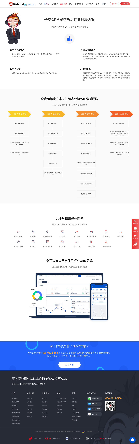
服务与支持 (79, 4)
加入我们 (44, 413)
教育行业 (29, 398)
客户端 (74, 409)
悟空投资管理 (16, 413)
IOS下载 (94, 403)
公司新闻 (44, 409)
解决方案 (63, 4)
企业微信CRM (16, 402)
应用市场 (54, 4)
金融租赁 (29, 413)
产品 (40, 4)
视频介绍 (59, 413)
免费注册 (125, 4)
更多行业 (29, 416)
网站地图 (74, 420)
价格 (73, 405)
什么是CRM (75, 413)
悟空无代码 (15, 409)
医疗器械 (29, 402)
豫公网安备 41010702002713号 (92, 431)
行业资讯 (44, 402)
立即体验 (69, 365)
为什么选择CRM (76, 416)
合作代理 (74, 402)
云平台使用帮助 (61, 398)
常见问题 (59, 405)
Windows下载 (96, 409)
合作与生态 (89, 4)
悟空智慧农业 (16, 423)
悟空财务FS (15, 416)
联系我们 (44, 416)
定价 (70, 4)
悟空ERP (14, 405)
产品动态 (44, 405)
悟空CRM (14, 398)
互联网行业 (30, 405)
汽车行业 (29, 409)
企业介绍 (44, 398)
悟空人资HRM (16, 420)
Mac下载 (94, 414)
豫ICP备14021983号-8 (73, 431)
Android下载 (95, 398)
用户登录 (114, 4)
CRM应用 (74, 398)
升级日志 (59, 409)
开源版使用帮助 (61, 402)
